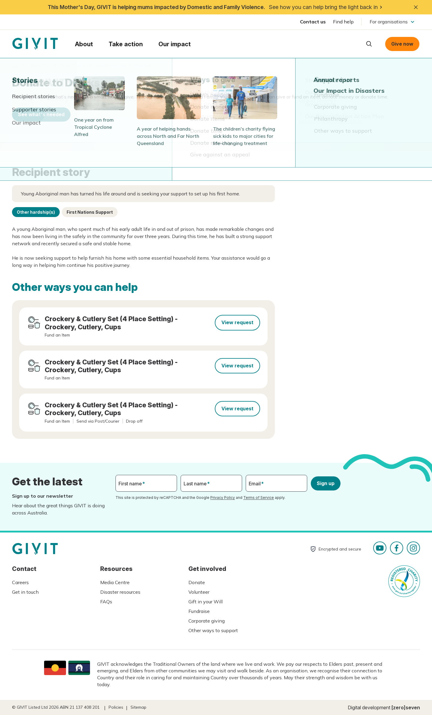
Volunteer (198, 592)
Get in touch (25, 592)
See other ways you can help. (331, 121)
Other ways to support (213, 630)
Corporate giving (206, 621)
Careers (20, 582)
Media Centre (115, 582)
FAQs (106, 602)
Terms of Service (258, 497)
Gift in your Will (205, 602)
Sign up (325, 483)
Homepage (35, 44)
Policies (116, 707)
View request (237, 322)
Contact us (313, 22)
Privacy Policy (222, 497)
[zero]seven (406, 707)
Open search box (369, 43)
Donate (196, 582)
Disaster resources (120, 592)
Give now (402, 44)
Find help (343, 22)
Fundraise (199, 611)
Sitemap (138, 707)
